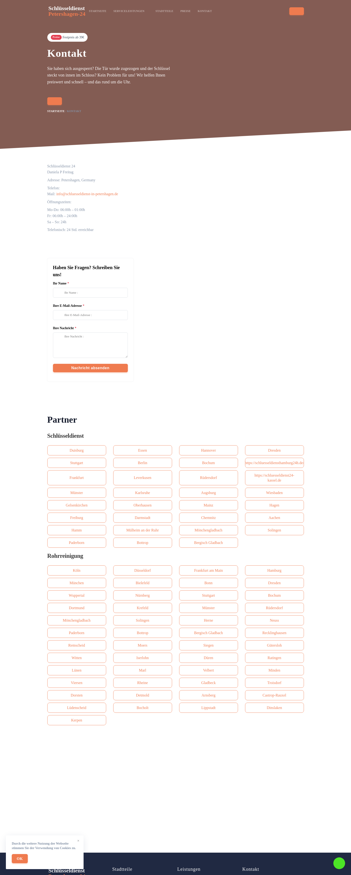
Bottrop (142, 543)
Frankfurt (76, 478)
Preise (185, 11)
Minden (274, 670)
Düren (208, 658)
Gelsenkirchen (76, 505)
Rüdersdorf (208, 478)
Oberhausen (142, 505)
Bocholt (143, 708)
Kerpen (76, 720)
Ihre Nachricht (63, 328)
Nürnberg (142, 595)
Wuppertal (77, 595)
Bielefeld (142, 583)
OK (20, 859)
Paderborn (77, 543)
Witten (77, 658)
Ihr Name (60, 283)
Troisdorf (274, 683)
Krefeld (142, 608)
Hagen (274, 505)
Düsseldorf (142, 570)
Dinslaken (274, 708)
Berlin (142, 463)
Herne (208, 620)
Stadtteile (164, 11)
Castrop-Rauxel (274, 695)
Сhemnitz (208, 518)
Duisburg (77, 450)
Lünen (76, 670)
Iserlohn (142, 658)
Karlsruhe (142, 493)
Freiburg (76, 518)
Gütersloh (274, 645)
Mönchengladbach (208, 530)
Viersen (76, 683)
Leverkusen (142, 478)
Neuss (274, 620)
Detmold (142, 695)
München (76, 583)
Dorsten (77, 695)
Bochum (208, 463)
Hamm (77, 530)
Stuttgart (76, 463)
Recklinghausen (274, 633)
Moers (142, 645)
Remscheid (76, 645)
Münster (76, 493)
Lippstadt (208, 708)
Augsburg (208, 493)
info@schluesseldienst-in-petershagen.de (87, 194)
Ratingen (274, 658)
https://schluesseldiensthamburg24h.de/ (274, 463)
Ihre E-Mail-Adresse (67, 306)
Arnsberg (208, 695)
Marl (142, 670)
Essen (142, 450)
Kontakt (205, 11)
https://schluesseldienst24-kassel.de (274, 477)
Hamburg (274, 570)
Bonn (208, 583)
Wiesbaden (274, 493)
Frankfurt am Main (208, 570)
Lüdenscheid (76, 708)
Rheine (142, 683)
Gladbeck (208, 683)
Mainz (208, 505)
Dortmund (77, 608)
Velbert (208, 670)
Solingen (274, 530)
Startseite (97, 11)
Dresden (274, 450)
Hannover (208, 450)
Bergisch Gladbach (208, 543)
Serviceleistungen (131, 11)
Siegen (208, 645)
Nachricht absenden (90, 368)
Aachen (274, 518)
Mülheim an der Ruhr (142, 530)
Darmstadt (142, 518)
